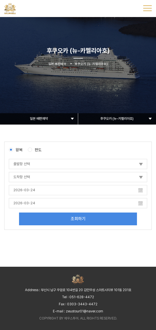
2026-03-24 (24, 190)
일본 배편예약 (39, 119)
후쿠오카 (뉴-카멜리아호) (117, 119)
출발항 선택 (21, 164)
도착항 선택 (21, 177)
